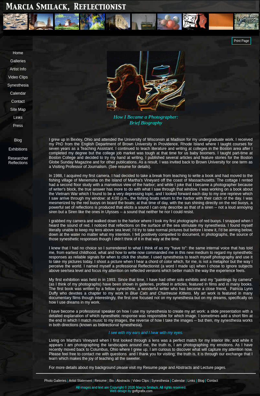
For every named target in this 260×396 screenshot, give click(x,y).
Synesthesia (17, 85)
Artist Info (18, 69)
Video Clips (18, 77)
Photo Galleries (55, 380)
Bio (111, 380)
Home (18, 53)
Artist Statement (80, 380)
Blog (18, 140)
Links (17, 117)
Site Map (18, 109)
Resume (101, 380)
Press (18, 125)
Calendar (18, 93)
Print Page (241, 41)
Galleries (18, 61)
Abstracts (123, 380)
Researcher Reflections (18, 160)
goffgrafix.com (142, 391)
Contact (18, 101)
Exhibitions (17, 149)
